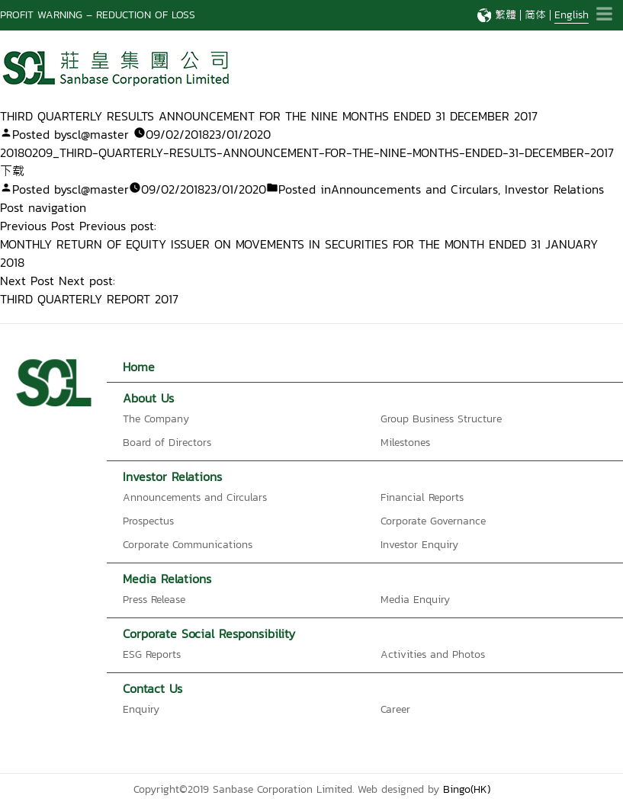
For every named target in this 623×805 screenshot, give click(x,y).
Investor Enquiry (419, 545)
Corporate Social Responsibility (209, 633)
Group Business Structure (441, 419)
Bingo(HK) (466, 789)
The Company (156, 419)
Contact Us (152, 688)
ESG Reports (152, 654)
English (571, 15)
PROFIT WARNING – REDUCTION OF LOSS (97, 15)
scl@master (97, 134)
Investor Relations (554, 189)
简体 (535, 15)
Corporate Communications (187, 545)
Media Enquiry (415, 600)
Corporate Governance (433, 521)
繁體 (505, 15)
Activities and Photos (433, 654)
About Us (148, 398)
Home (139, 367)
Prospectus (148, 521)
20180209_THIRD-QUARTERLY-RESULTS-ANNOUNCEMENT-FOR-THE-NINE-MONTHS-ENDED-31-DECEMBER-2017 (307, 152)
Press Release (154, 600)
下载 (12, 171)
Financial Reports (422, 497)
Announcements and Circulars (414, 189)
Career (395, 709)
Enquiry (141, 709)
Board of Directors (167, 443)
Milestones (405, 443)
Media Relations (167, 578)
